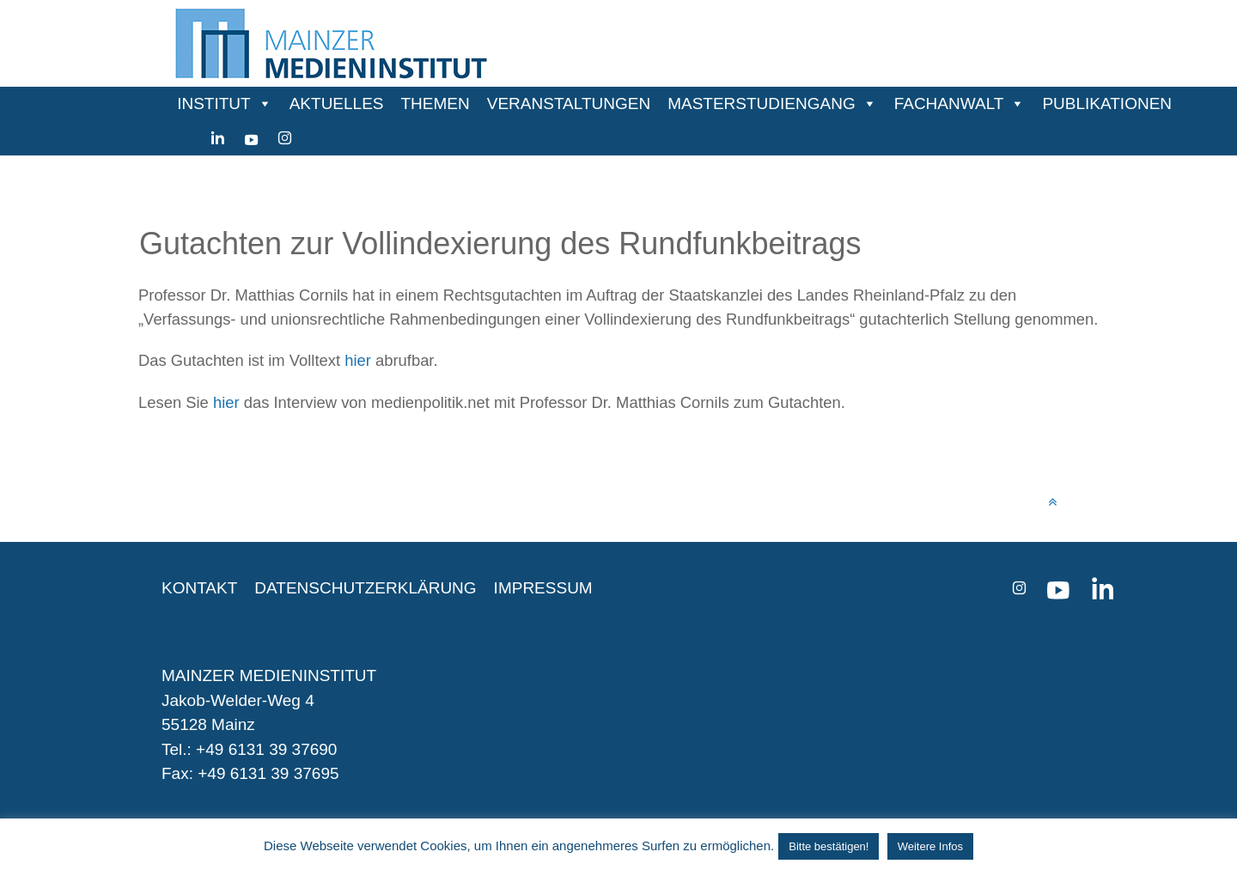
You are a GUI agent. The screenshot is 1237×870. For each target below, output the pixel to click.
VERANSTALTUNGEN (568, 103)
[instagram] (285, 138)
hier (357, 360)
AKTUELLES (336, 103)
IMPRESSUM (543, 588)
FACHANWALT (949, 103)
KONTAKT (199, 588)
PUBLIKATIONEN (1107, 103)
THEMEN (435, 103)
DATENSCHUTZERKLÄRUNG (365, 588)
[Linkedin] (218, 138)
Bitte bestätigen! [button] (828, 846)
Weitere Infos (930, 846)
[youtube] (251, 138)
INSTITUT (214, 103)
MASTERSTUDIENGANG (761, 103)
